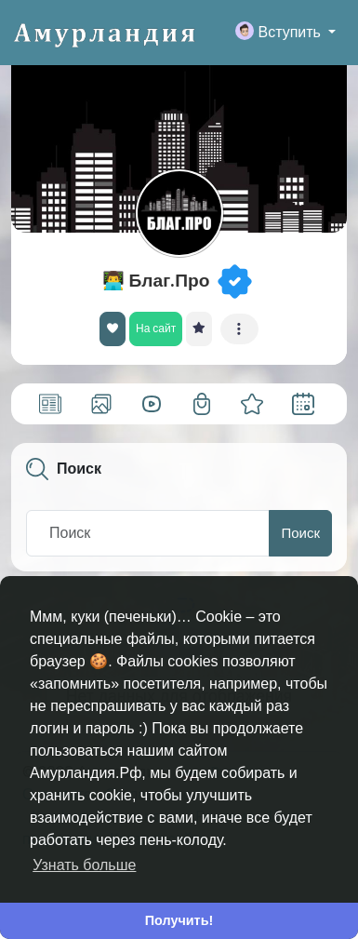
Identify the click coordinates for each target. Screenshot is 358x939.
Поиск (300, 533)
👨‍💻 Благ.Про (156, 280)
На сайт (156, 328)
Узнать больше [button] (84, 865)
